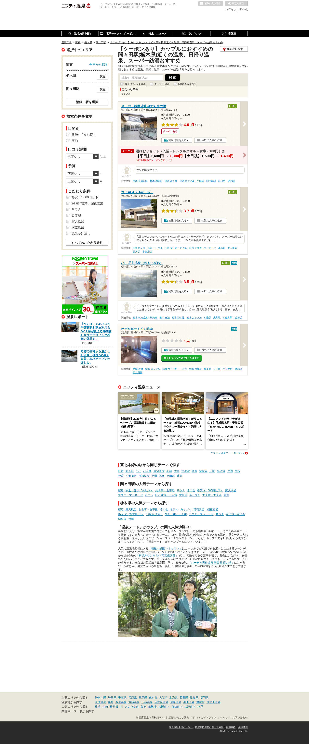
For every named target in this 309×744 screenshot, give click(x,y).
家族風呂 (78, 227)
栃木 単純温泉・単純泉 (145, 317)
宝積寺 (203, 471)
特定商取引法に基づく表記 (209, 727)
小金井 (147, 471)
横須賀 (114, 706)
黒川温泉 (188, 702)
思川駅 (221, 180)
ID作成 (243, 9)
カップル (194, 495)
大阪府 (163, 697)
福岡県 (204, 697)
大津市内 (189, 706)
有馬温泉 (121, 702)
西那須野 (131, 475)
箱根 (111, 702)
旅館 (226, 495)
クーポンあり (162, 84)
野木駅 (231, 180)
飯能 (143, 706)
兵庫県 (132, 697)
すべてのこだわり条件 (87, 242)
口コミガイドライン (204, 717)
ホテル (149, 495)
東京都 (153, 697)
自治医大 (159, 471)
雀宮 (177, 471)
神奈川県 (100, 697)
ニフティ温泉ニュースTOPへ (227, 453)
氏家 (212, 471)
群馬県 (143, 697)
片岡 (230, 471)
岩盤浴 (76, 215)
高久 (162, 475)
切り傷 (122, 518)
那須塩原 (144, 475)
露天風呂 (230, 490)
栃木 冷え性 (171, 180)
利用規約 (230, 727)
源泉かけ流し (154, 514)
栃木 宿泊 (164, 317)
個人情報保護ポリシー (181, 727)
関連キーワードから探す (77, 711)
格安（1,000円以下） (210, 490)
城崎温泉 (134, 702)
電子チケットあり (136, 84)
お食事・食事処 (165, 490)
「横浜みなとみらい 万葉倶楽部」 (157, 555)
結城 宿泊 (138, 369)
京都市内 (176, 706)
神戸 (200, 706)
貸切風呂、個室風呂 (205, 509)
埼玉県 (112, 697)
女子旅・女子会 (212, 495)
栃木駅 (238, 317)
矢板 (237, 471)
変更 (102, 76)
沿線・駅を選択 (87, 102)
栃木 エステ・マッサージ (202, 248)
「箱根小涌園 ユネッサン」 (165, 548)
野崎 (121, 475)
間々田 (130, 471)
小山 (138, 471)
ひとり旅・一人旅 (166, 495)
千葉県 (122, 697)
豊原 (179, 475)
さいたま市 (132, 706)
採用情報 (243, 727)
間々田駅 (211, 180)
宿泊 (121, 490)
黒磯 (154, 475)
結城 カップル (152, 369)
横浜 (98, 706)
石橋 (169, 471)
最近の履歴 (236, 3)
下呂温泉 (147, 702)
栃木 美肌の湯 (140, 180)
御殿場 (152, 706)
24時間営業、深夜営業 (87, 203)
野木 (121, 471)
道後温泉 (175, 702)
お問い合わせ (240, 717)
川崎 (105, 706)
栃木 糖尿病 (156, 180)
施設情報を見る (177, 140)
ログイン (230, 9)
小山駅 (200, 180)
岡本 (194, 471)
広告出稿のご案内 (178, 717)
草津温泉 (100, 702)
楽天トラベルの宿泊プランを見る (181, 358)
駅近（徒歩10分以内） (140, 490)
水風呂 (183, 495)
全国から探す (98, 64)
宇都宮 (185, 471)
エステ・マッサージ (130, 495)
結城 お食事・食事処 (200, 369)
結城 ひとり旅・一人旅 (174, 369)
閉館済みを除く (187, 84)
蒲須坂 (221, 471)
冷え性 (191, 490)
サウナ (181, 490)
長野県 (184, 697)
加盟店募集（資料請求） (150, 717)
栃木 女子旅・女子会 (176, 248)
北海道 (173, 697)
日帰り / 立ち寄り (84, 134)
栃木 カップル (187, 180)
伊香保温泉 (161, 702)
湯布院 (200, 702)
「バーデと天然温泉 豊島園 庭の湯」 (211, 562)
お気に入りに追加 (211, 140)
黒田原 (171, 475)
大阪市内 (163, 706)
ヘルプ (224, 717)
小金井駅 (147, 251)
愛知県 (194, 697)
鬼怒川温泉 (213, 702)
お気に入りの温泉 (210, 3)
